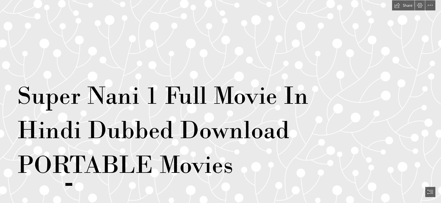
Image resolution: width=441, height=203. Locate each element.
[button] (403, 5)
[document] (220, 101)
